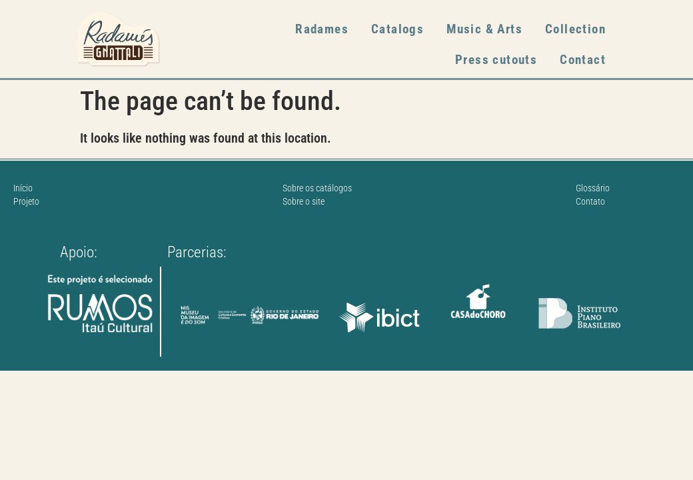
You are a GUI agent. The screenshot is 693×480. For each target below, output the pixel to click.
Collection (575, 29)
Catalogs (397, 29)
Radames (321, 29)
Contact (583, 59)
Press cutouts (496, 59)
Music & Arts (484, 29)
